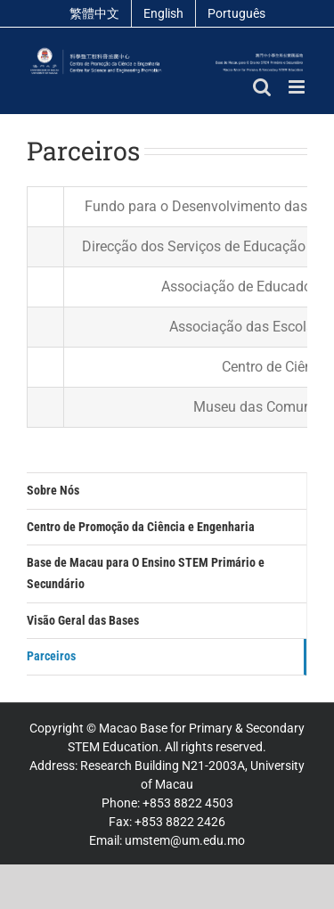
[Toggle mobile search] (262, 87)
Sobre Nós (53, 490)
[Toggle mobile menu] (298, 87)
